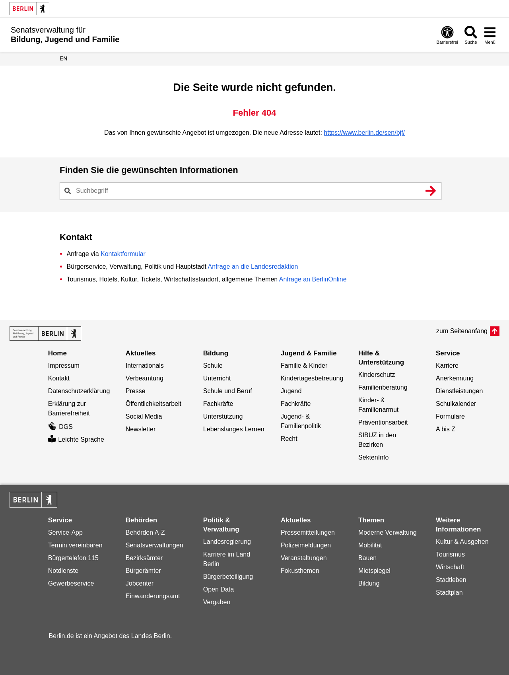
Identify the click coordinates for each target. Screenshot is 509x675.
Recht (289, 438)
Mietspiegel (374, 570)
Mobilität (370, 545)
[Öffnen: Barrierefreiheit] (447, 34)
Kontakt (59, 378)
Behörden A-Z (145, 532)
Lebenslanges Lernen (233, 429)
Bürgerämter (143, 570)
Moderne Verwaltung (387, 532)
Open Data (218, 589)
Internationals (145, 365)
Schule (213, 365)
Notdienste (63, 570)
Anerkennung (455, 378)
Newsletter (141, 429)
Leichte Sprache (76, 439)
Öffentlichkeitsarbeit (153, 403)
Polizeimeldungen (306, 545)
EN (63, 58)
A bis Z (445, 429)
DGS (60, 426)
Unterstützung (223, 416)
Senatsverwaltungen (154, 545)
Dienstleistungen (459, 391)
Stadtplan (449, 592)
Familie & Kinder (304, 365)
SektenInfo (373, 457)
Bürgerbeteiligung (228, 576)
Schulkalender (456, 403)
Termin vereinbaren (75, 545)
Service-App (65, 532)
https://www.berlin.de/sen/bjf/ (364, 132)
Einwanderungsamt (153, 596)
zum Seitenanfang (462, 331)
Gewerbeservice (71, 583)
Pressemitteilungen (308, 532)
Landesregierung (227, 541)
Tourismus (450, 554)
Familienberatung (383, 387)
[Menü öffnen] (489, 34)
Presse (136, 391)
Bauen (367, 558)
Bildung (368, 583)
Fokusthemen (300, 570)
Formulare (450, 416)
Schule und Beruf (227, 391)
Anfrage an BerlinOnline (313, 279)
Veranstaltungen (304, 558)
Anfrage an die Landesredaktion (253, 266)
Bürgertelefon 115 (73, 558)
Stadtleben (451, 579)
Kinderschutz (376, 374)
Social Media (144, 416)
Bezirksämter (144, 558)
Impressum (64, 365)
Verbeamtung (144, 378)
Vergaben (217, 602)
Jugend (291, 391)
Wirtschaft (450, 567)
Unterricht (217, 378)
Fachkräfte (218, 403)
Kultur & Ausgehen (462, 541)
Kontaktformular (123, 253)
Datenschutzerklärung (79, 391)
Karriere (447, 365)
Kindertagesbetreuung (312, 378)
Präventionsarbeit (383, 422)
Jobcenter (139, 583)
